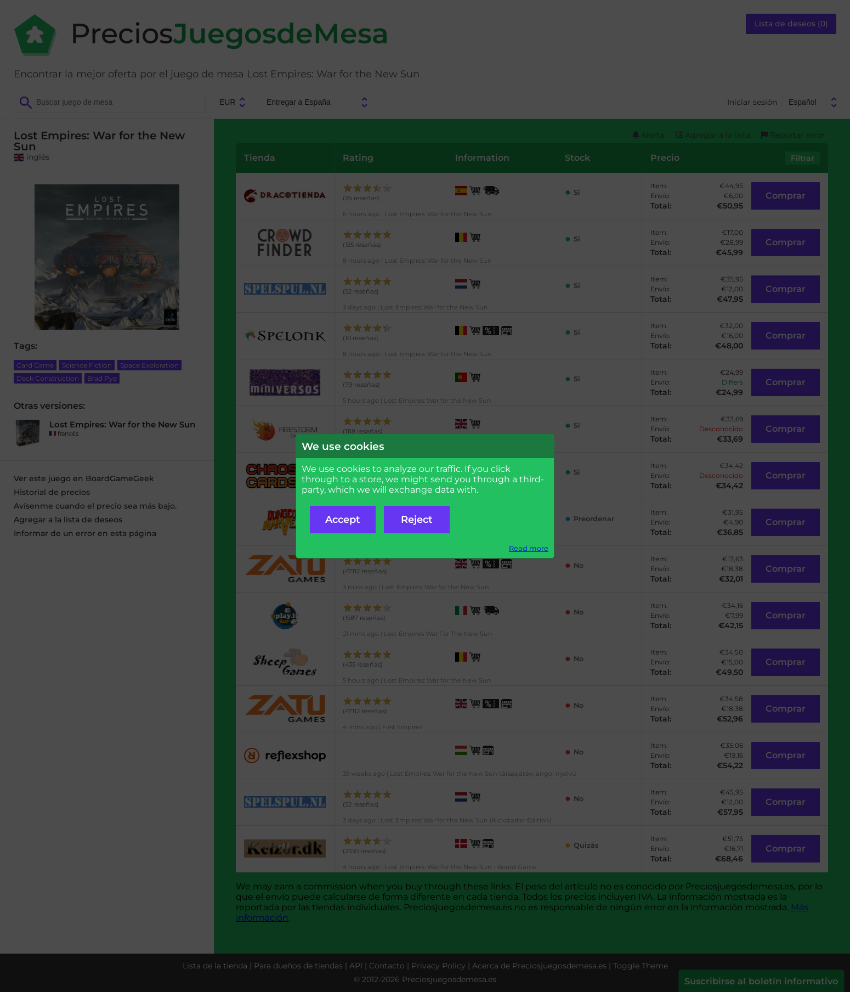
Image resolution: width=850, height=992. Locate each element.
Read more (528, 548)
